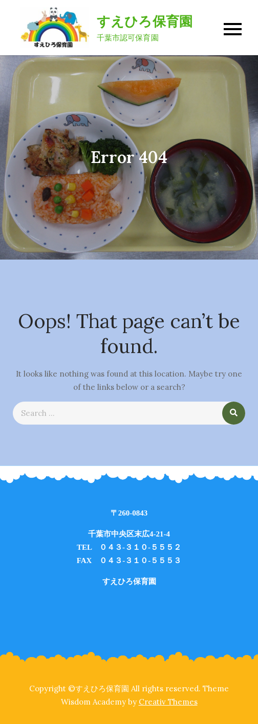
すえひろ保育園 (145, 21)
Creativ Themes (168, 702)
